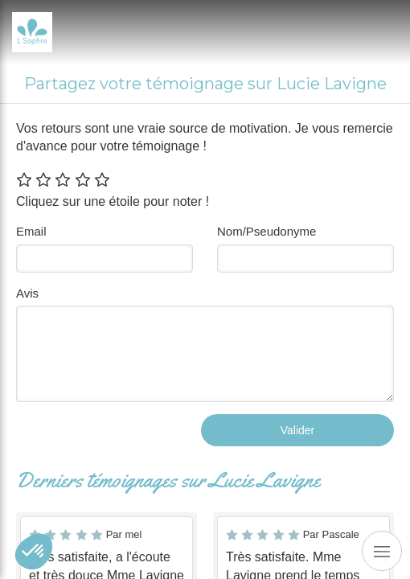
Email (31, 231)
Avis (27, 293)
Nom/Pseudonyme (266, 231)
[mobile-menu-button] (382, 551)
